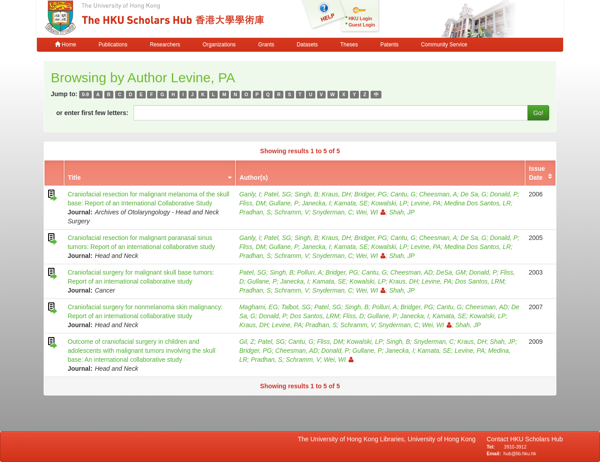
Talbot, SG (296, 307)
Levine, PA (426, 203)
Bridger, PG (370, 194)
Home (65, 44)
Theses (349, 44)
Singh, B (306, 194)
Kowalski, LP (389, 203)
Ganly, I (249, 194)
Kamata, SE (351, 203)
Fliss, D (353, 316)
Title (74, 177)
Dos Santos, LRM (480, 281)
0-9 (85, 94)
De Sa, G (474, 194)
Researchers (165, 44)
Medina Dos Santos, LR (477, 203)
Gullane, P (283, 203)
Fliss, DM (252, 203)
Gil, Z (246, 341)
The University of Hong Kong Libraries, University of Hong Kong (388, 439)
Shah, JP (402, 212)
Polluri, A (309, 272)
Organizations (219, 44)
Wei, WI (371, 212)
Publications (113, 44)
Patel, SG (277, 194)
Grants (266, 44)
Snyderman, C (332, 212)
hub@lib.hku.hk (519, 453)
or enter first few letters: (92, 112)
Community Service (444, 44)
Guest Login (362, 24)
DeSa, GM (451, 272)
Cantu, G (403, 194)
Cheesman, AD (411, 272)
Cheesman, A (438, 194)
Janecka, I (316, 203)
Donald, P (503, 194)
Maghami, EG (258, 307)
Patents (390, 44)
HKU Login (360, 18)
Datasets (307, 44)
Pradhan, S (255, 212)
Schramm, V (291, 212)
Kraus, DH (336, 194)
